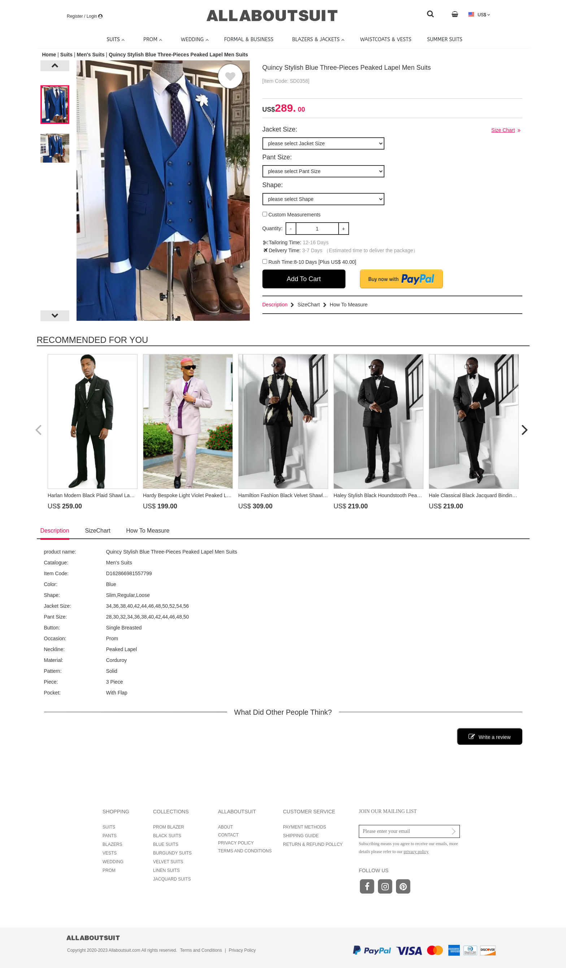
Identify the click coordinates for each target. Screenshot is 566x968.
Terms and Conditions (201, 950)
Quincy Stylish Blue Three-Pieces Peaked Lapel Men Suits (178, 54)
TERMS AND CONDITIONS (245, 850)
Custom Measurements (291, 215)
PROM (109, 870)
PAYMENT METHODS (304, 827)
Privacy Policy (242, 950)
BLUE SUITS (165, 844)
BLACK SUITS (167, 835)
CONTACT (228, 835)
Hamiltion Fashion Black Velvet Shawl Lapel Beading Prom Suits (310, 495)
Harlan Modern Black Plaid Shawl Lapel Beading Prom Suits (115, 495)
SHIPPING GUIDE (301, 835)
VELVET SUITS (168, 861)
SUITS (109, 827)
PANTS (110, 835)
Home (50, 54)
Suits (66, 54)
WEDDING (113, 861)
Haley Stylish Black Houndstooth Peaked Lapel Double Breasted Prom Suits (419, 495)
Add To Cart (304, 279)
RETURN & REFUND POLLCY (313, 844)
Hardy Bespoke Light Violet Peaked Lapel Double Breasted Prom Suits (222, 495)
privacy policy (416, 851)
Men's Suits (90, 54)
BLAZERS (112, 844)
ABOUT (225, 827)
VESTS (110, 853)
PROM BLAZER (168, 827)
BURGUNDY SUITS (172, 853)
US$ (479, 14)
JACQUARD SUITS (172, 879)
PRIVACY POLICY (236, 843)
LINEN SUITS (166, 870)
